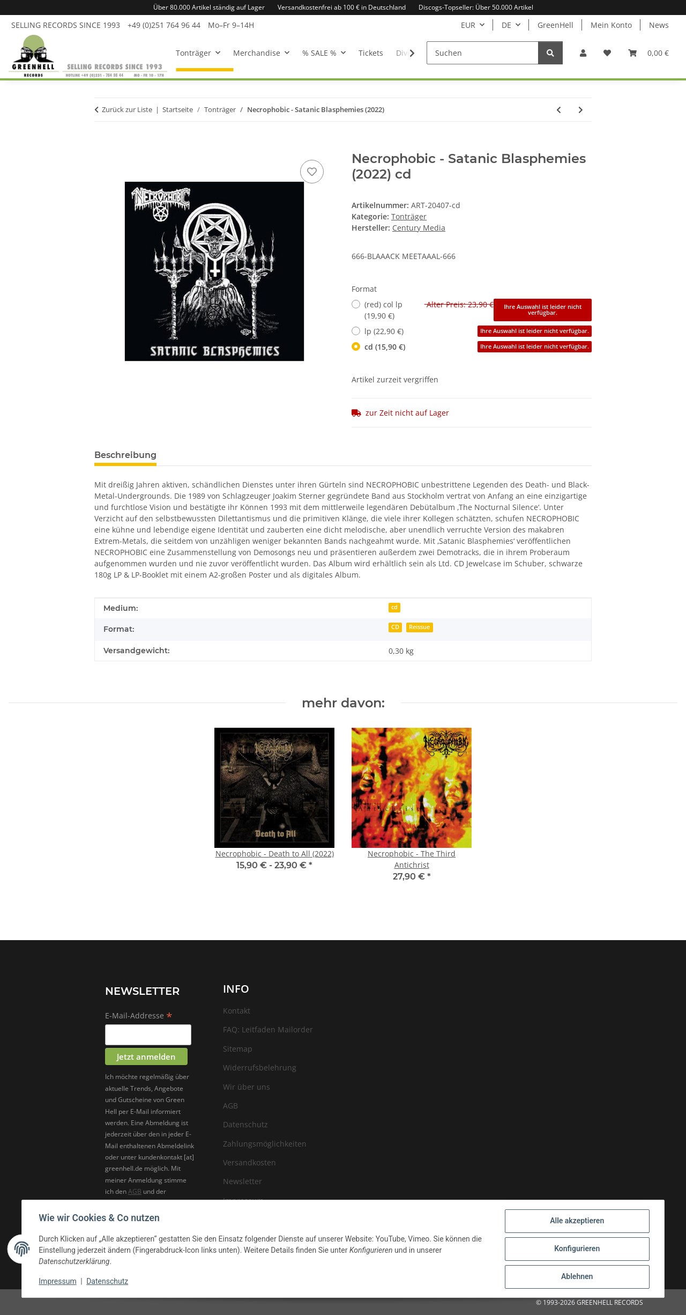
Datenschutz (108, 1281)
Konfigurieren (576, 1249)
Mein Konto (611, 25)
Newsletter (242, 1181)
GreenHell (555, 25)
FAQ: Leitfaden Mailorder (268, 1029)
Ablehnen (576, 1277)
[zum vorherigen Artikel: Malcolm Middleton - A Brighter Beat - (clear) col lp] (559, 109)
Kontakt (236, 1011)
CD (395, 627)
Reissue (419, 627)
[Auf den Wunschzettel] (312, 171)
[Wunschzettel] (607, 52)
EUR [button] (468, 25)
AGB (134, 1191)
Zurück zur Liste (127, 109)
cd (394, 607)
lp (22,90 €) (478, 331)
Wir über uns (246, 1087)
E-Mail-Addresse (139, 1016)
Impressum (58, 1281)
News (659, 25)
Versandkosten (249, 1162)
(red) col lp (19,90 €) (478, 310)
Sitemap (237, 1049)
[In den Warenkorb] (102, 145)
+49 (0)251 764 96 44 (164, 25)
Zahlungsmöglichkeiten (265, 1144)
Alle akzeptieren (576, 1221)
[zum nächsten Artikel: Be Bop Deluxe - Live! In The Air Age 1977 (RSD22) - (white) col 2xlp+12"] (581, 109)
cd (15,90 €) (478, 346)
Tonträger (409, 216)
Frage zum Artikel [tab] (213, 455)
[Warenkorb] (648, 52)
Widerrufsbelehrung (259, 1067)
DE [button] (506, 25)
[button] (583, 52)
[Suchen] (483, 52)
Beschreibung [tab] (125, 455)
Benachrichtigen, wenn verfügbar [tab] (345, 455)
